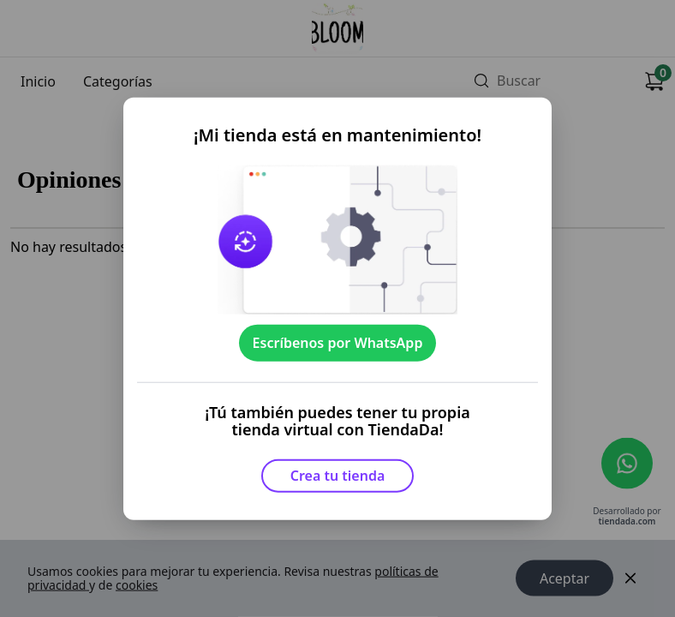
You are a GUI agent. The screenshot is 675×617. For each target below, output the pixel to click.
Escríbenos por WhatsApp (338, 342)
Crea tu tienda (337, 475)
